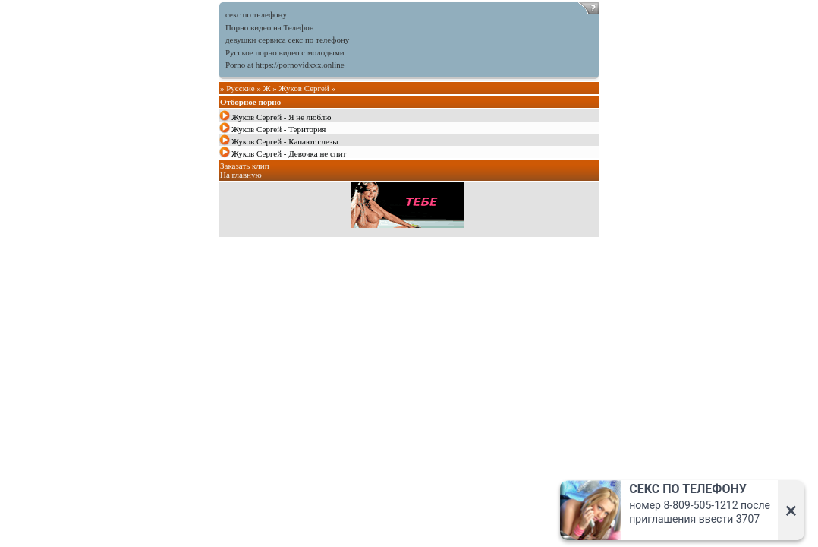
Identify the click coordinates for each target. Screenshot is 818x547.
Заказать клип (244, 165)
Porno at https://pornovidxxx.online (285, 64)
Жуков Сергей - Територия (278, 129)
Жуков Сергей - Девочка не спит (288, 153)
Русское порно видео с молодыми (285, 52)
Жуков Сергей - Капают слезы (284, 141)
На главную (241, 174)
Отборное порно (250, 101)
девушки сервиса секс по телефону (287, 39)
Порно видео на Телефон (269, 27)
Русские (240, 88)
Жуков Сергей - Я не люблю (281, 117)
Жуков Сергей (304, 88)
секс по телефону (256, 14)
